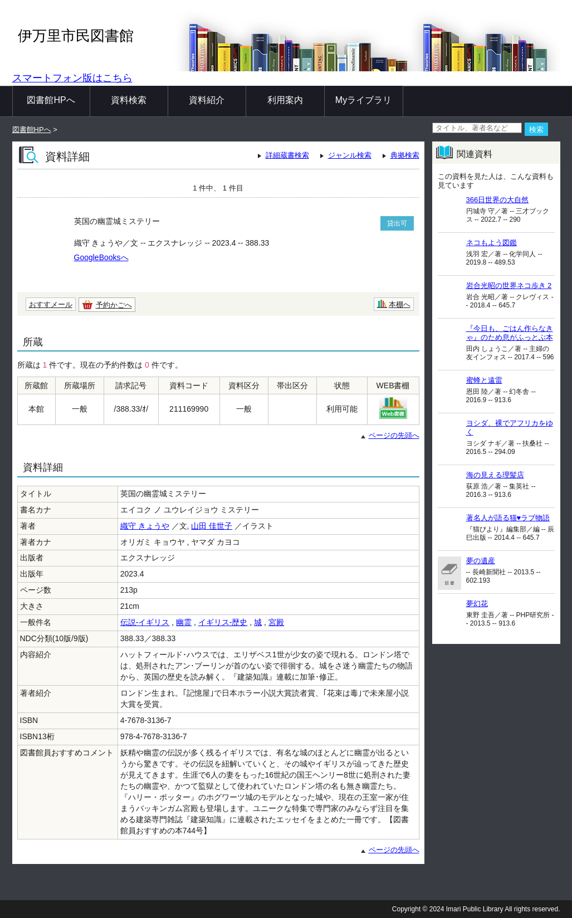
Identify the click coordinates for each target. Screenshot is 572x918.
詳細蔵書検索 (287, 155)
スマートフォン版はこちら (72, 78)
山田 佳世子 (211, 525)
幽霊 (184, 622)
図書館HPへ (51, 100)
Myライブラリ (363, 100)
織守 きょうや (144, 525)
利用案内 (285, 100)
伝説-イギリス (145, 622)
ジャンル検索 (349, 155)
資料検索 (128, 100)
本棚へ (399, 304)
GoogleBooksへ (101, 257)
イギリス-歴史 (223, 622)
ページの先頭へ (394, 435)
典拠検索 (404, 155)
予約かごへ (114, 305)
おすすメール (50, 304)
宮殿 (276, 622)
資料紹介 (206, 100)
